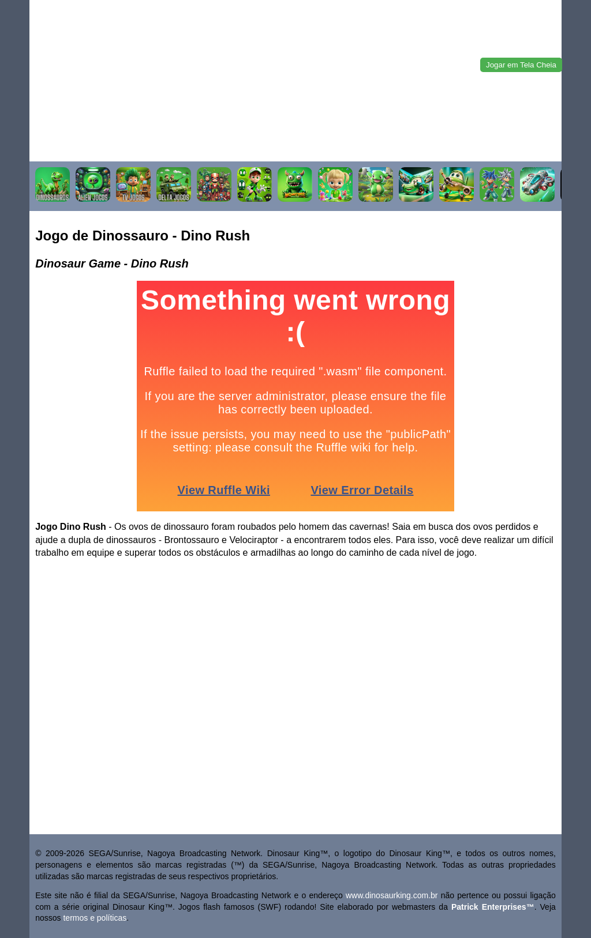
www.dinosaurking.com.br (392, 895)
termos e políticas (94, 917)
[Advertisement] (295, 80)
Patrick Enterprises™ (492, 906)
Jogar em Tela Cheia (521, 65)
